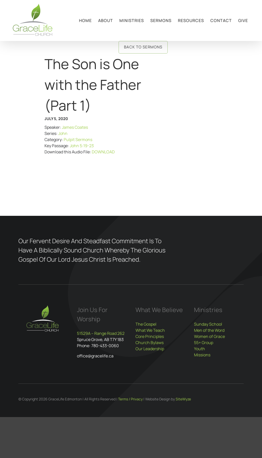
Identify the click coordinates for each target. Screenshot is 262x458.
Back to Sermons (143, 47)
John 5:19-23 (82, 145)
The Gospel (145, 324)
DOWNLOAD (103, 152)
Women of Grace (209, 336)
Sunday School (208, 324)
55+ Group (203, 342)
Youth (199, 349)
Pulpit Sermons (78, 139)
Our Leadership (149, 349)
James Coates (75, 127)
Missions (202, 355)
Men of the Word (209, 330)
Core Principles (149, 336)
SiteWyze (183, 399)
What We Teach (150, 330)
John (62, 133)
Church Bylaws (149, 342)
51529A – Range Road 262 (100, 333)
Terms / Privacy (130, 399)
